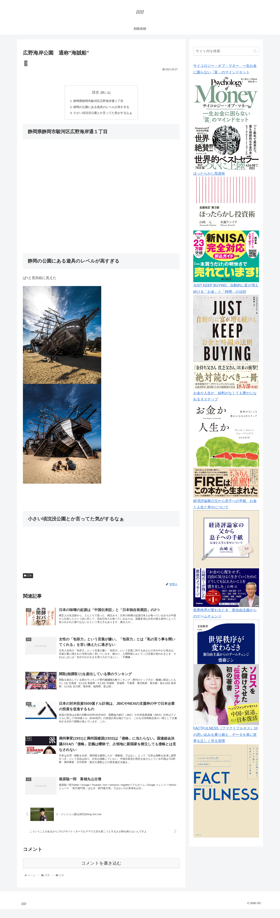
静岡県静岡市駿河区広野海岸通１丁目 (98, 101)
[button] (255, 51)
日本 (28, 577)
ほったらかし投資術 (209, 174)
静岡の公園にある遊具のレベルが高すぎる (101, 107)
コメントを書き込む (101, 872)
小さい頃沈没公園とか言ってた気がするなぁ (102, 114)
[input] (226, 51)
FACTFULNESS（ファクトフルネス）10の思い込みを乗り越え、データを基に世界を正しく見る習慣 (225, 734)
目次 (95, 92)
